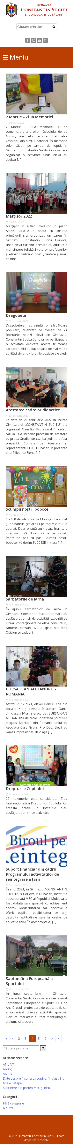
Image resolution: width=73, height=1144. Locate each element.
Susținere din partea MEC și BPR (26, 1088)
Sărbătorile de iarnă (25, 599)
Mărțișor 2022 (19, 216)
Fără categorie (13, 1103)
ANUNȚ (8, 1074)
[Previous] (6, 1038)
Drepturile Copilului (25, 788)
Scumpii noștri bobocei (27, 509)
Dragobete (16, 315)
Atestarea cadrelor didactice (33, 410)
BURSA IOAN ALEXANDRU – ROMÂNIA (31, 692)
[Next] (52, 1038)
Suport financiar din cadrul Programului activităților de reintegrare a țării (32, 874)
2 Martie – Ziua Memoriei (29, 116)
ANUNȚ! (9, 1064)
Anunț (7, 1069)
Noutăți (8, 1108)
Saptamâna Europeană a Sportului (29, 981)
